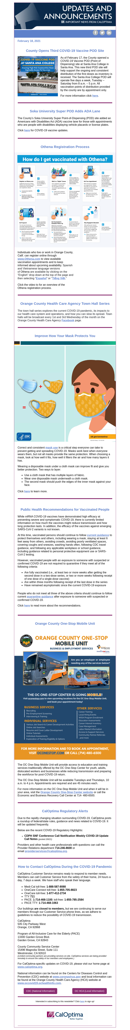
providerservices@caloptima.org (46, 851)
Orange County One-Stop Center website (66, 792)
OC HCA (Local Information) (89, 991)
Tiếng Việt (58, 278)
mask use (52, 447)
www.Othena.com (29, 258)
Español (41, 278)
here (95, 95)
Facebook (68, 320)
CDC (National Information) (40, 991)
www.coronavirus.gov (67, 976)
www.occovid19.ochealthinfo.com (39, 983)
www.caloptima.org (30, 966)
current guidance (98, 535)
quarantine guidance (40, 596)
